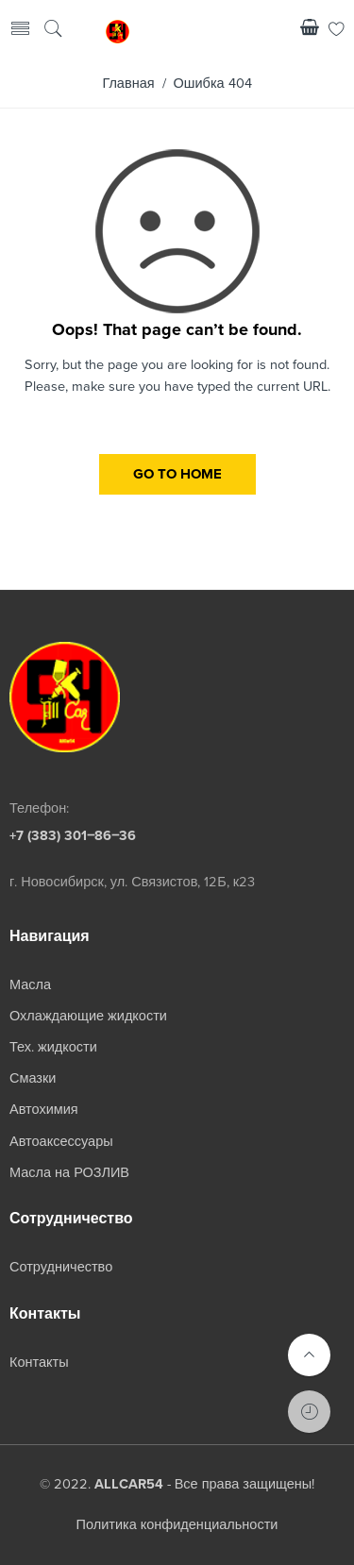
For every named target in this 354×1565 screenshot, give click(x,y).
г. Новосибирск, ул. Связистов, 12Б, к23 (132, 882)
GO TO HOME (177, 473)
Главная (128, 84)
